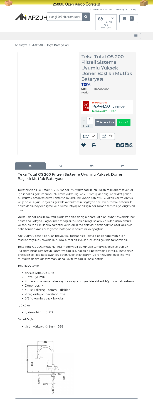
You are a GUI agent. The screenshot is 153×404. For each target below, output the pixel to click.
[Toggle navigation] (136, 36)
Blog (134, 9)
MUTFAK (37, 45)
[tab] (30, 166)
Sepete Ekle (105, 122)
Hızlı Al (124, 122)
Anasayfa (121, 9)
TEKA (85, 84)
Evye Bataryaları (58, 45)
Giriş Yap (106, 22)
